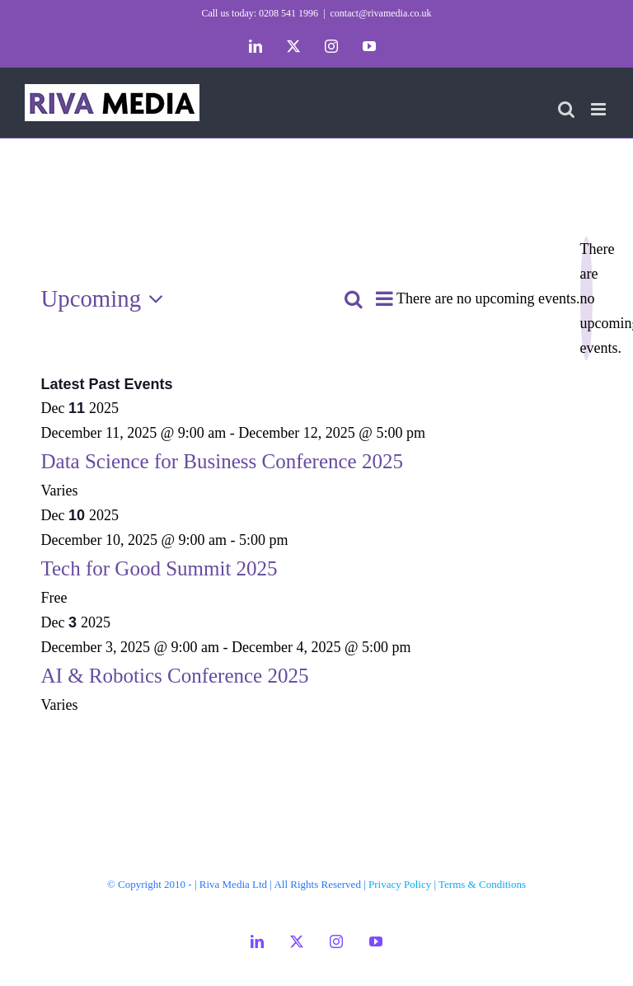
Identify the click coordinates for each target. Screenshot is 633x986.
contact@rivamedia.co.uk (381, 13)
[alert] (586, 298)
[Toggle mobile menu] (599, 109)
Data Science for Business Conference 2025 (222, 461)
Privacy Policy (399, 884)
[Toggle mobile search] (566, 109)
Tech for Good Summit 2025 (159, 568)
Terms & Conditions (482, 884)
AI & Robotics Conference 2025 (175, 675)
